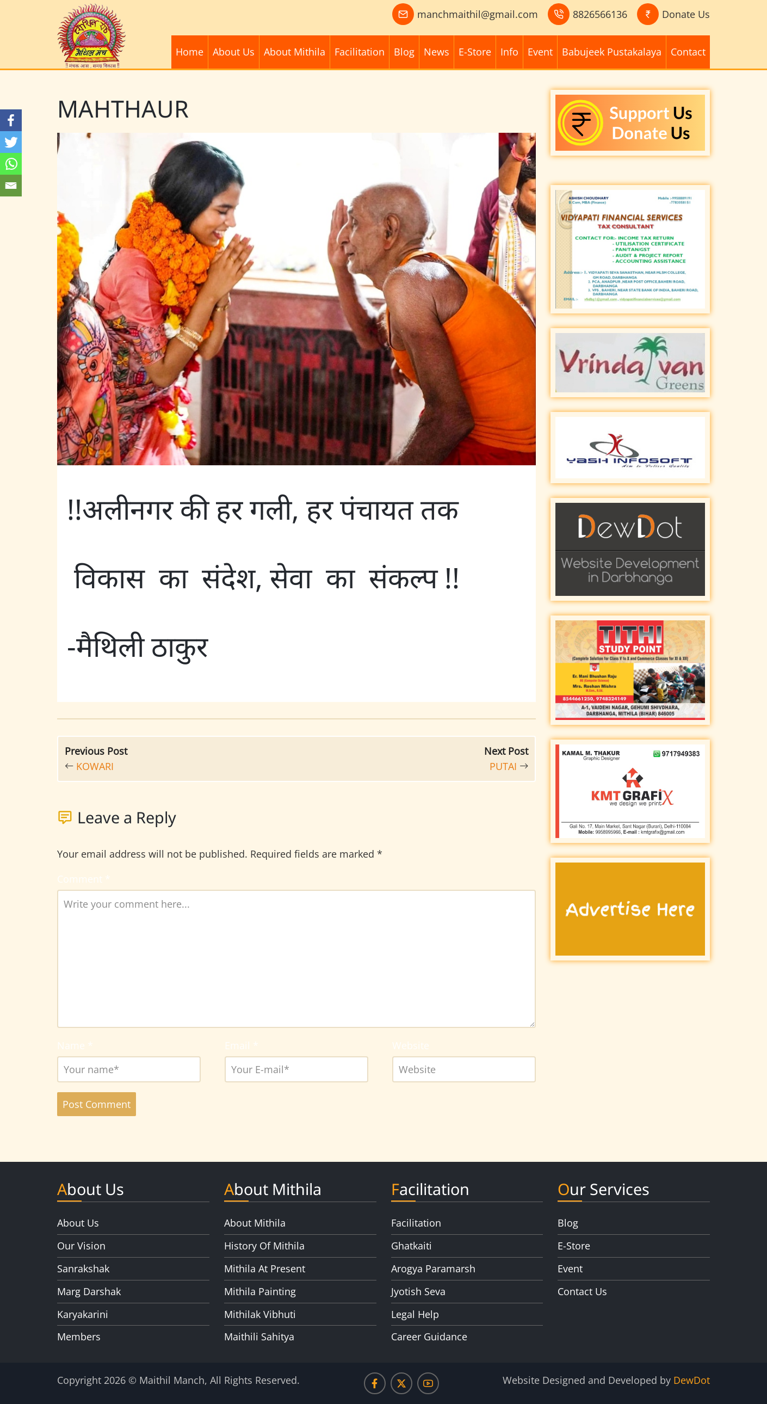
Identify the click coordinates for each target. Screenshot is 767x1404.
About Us (234, 51)
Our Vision (81, 1245)
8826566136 (600, 14)
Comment (83, 878)
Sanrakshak (83, 1268)
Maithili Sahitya (259, 1336)
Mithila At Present (264, 1268)
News (436, 51)
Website (410, 1045)
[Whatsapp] (11, 164)
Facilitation (360, 51)
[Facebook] (11, 120)
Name (75, 1045)
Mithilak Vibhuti (260, 1314)
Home (189, 51)
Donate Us (686, 14)
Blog (404, 51)
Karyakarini (82, 1314)
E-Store (475, 51)
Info (509, 51)
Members (79, 1336)
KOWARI (95, 766)
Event (540, 51)
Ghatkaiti (411, 1245)
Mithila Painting (260, 1291)
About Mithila (294, 51)
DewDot (691, 1380)
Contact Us (582, 1291)
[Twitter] (11, 142)
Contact (688, 51)
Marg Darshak (89, 1291)
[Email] (11, 185)
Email (241, 1045)
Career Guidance (429, 1336)
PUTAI (503, 766)
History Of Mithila (264, 1245)
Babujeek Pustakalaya (611, 51)
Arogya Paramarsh (433, 1268)
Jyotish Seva (418, 1291)
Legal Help (415, 1314)
